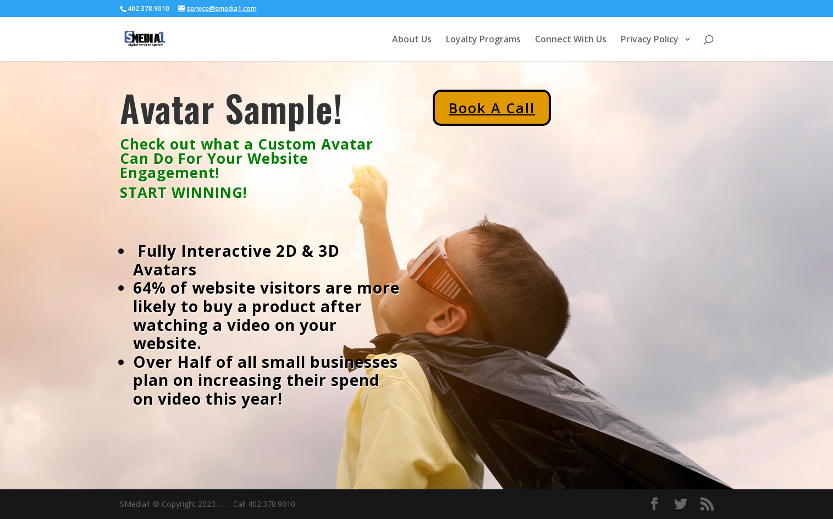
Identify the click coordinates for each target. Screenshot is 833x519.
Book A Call (492, 107)
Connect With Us (570, 40)
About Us (412, 40)
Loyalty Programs (483, 40)
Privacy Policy (651, 40)
